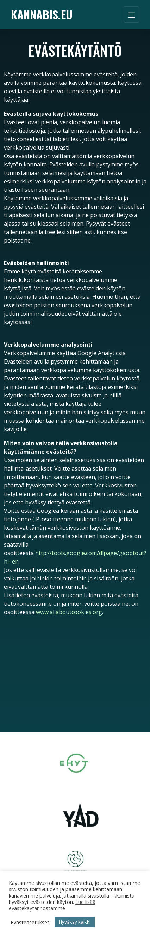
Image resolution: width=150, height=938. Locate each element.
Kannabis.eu (42, 14)
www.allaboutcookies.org (69, 612)
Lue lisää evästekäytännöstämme (52, 905)
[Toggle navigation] (131, 14)
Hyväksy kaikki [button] (74, 922)
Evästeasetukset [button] (30, 922)
